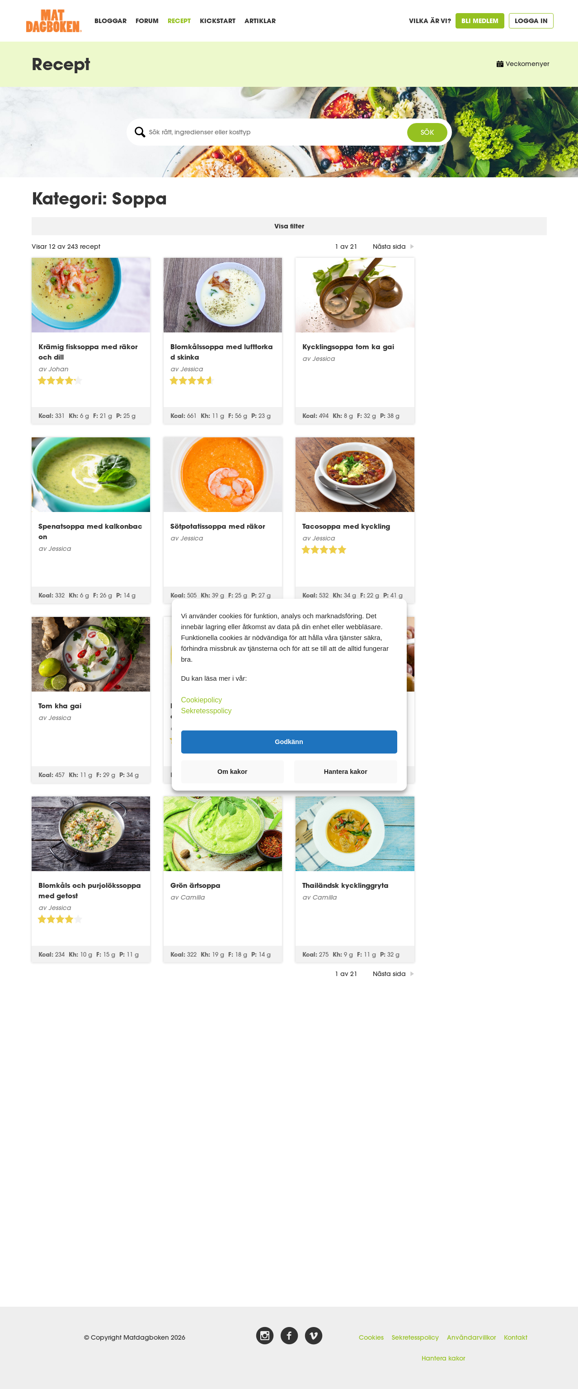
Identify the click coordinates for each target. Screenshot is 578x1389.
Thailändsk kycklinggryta (478, 860)
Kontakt (515, 1337)
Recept (179, 20)
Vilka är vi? (430, 20)
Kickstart (217, 20)
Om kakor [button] (232, 771)
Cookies (371, 1337)
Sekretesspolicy (415, 1337)
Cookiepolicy (201, 699)
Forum (147, 20)
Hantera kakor (443, 1358)
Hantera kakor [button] (345, 771)
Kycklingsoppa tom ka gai (480, 321)
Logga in (531, 20)
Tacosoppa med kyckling (478, 501)
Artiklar (260, 20)
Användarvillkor (471, 1337)
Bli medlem (479, 20)
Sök (427, 132)
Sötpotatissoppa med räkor (349, 501)
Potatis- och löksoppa (472, 680)
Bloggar (110, 20)
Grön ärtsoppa (327, 860)
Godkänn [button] (289, 741)
